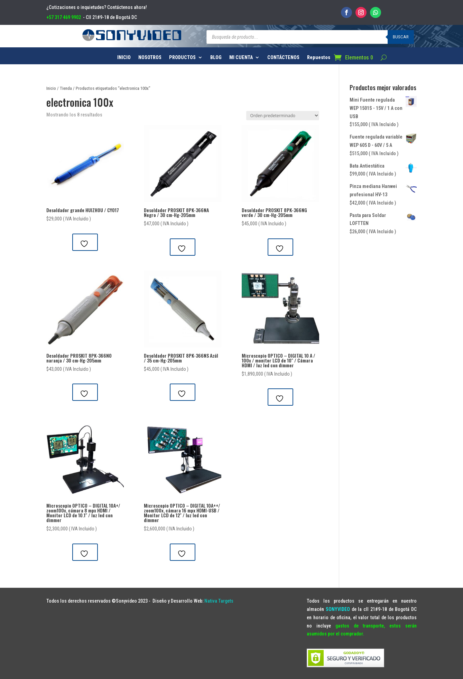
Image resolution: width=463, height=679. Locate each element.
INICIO (124, 57)
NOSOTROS (149, 57)
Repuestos (318, 57)
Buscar (401, 36)
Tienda (66, 88)
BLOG (216, 57)
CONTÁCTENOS (283, 57)
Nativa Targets (218, 601)
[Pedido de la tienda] (282, 115)
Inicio (51, 88)
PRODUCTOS (182, 57)
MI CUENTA (241, 57)
